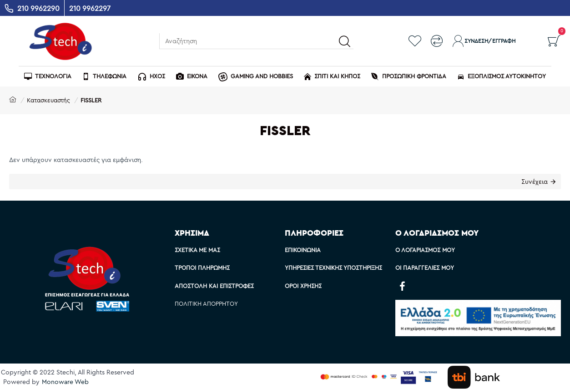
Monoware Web (65, 382)
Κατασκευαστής (48, 100)
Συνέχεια (534, 181)
